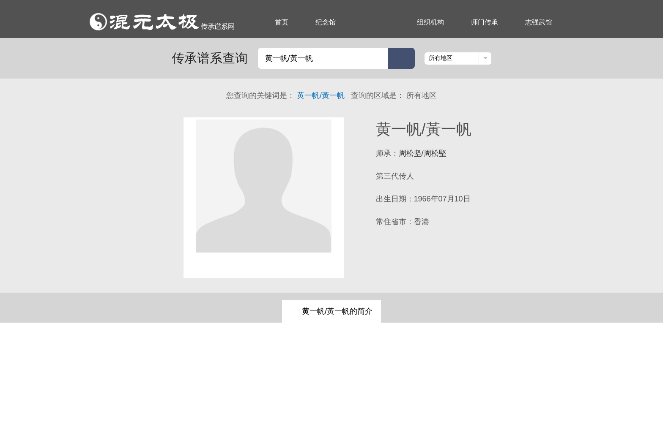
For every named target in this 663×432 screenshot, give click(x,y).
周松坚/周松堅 (423, 153)
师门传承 (484, 22)
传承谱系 (376, 22)
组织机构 (430, 22)
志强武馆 (538, 22)
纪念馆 (325, 22)
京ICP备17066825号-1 (435, 403)
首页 (281, 22)
